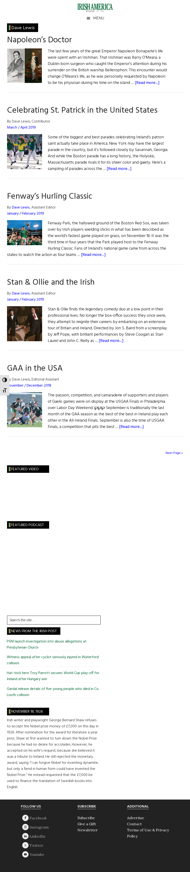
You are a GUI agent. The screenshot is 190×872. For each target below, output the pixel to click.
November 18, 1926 (27, 712)
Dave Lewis (21, 208)
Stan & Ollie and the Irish (51, 282)
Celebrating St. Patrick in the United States (82, 110)
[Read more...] (147, 82)
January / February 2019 (25, 214)
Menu (98, 18)
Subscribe (86, 817)
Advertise (135, 817)
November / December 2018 (29, 386)
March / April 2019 (21, 128)
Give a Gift (86, 824)
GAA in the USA (35, 368)
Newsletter (87, 830)
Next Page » (174, 453)
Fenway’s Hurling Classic (49, 196)
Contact (134, 824)
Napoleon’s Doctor (39, 40)
